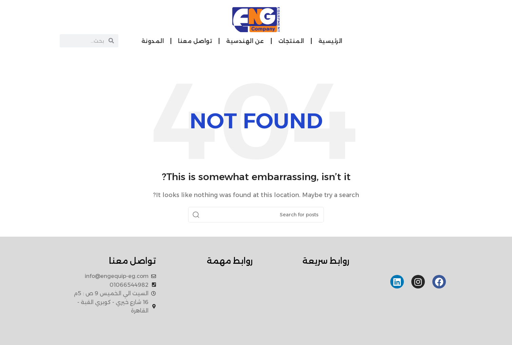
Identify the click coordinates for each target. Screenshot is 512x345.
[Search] (256, 214)
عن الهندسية (245, 41)
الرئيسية (330, 41)
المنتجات (291, 41)
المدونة (152, 41)
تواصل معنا (195, 41)
